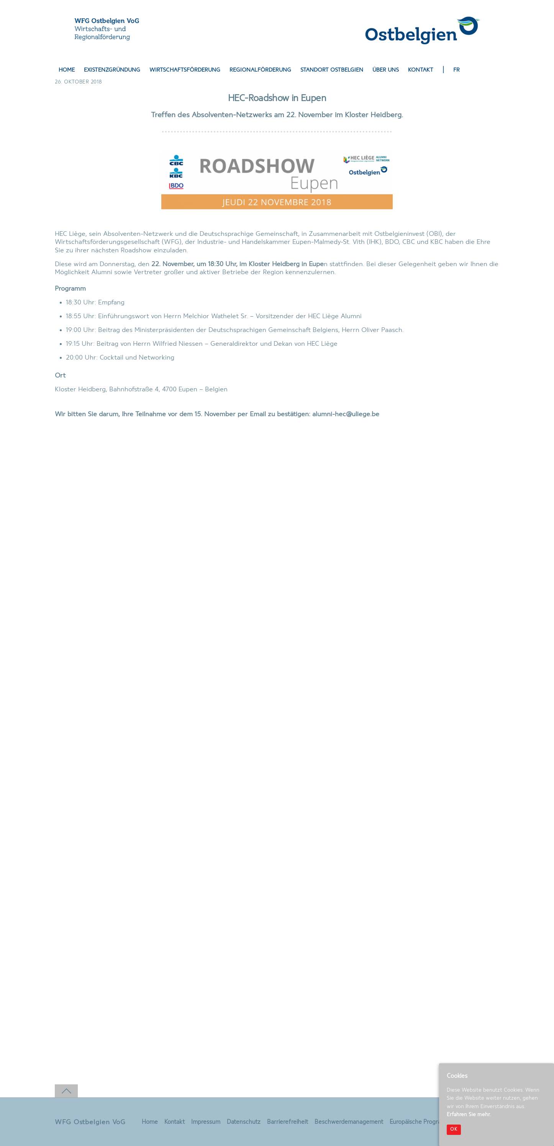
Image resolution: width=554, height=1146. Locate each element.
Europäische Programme (422, 1122)
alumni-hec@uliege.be (345, 414)
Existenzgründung (112, 70)
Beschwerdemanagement (349, 1122)
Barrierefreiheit (287, 1122)
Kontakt (420, 70)
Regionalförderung (260, 70)
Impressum (205, 1122)
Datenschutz (244, 1122)
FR (456, 70)
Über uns (385, 70)
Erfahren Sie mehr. (469, 1114)
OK (453, 1129)
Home (67, 70)
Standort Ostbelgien (331, 70)
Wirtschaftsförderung (184, 70)
